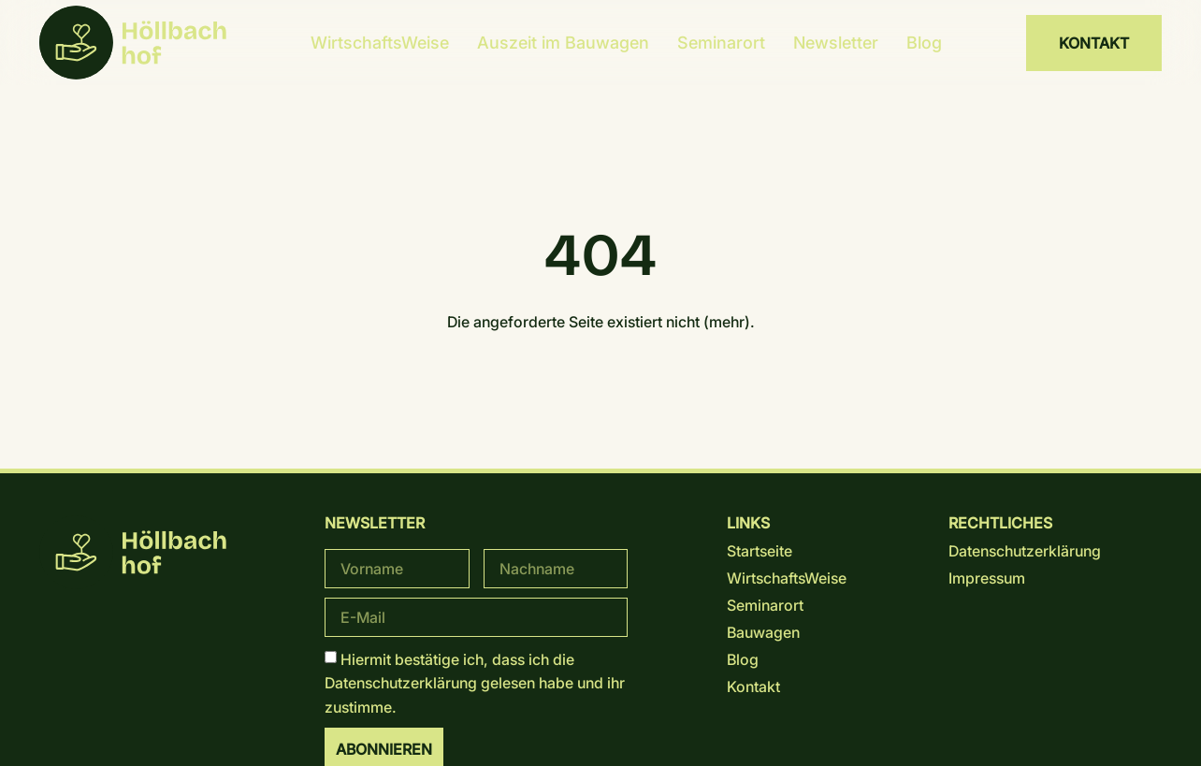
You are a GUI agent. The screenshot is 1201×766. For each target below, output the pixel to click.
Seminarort (721, 42)
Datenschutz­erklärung (401, 682)
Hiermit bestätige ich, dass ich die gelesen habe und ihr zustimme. (475, 682)
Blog (924, 42)
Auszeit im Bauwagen (563, 42)
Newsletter (835, 42)
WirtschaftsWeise (380, 42)
